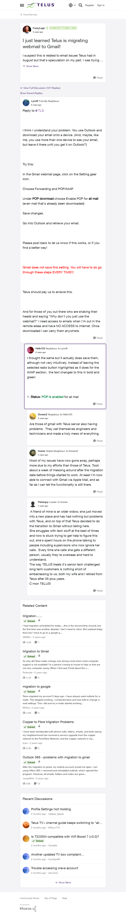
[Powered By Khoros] (63, 908)
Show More (31, 66)
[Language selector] (72, 5)
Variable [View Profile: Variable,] (52, 845)
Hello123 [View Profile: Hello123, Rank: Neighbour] (40, 348)
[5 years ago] (38, 637)
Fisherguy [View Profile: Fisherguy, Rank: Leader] (43, 502)
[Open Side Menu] (22, 5)
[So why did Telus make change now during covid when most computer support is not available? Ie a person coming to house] (63, 664)
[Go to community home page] (41, 5)
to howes (62, 502)
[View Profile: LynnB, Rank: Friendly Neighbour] (26, 102)
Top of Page (50, 898)
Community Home (29, 898)
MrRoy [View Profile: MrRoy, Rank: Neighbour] (26, 707)
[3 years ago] (35, 743)
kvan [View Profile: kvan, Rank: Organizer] (25, 743)
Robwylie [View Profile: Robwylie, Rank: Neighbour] (27, 672)
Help (64, 898)
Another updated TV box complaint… (57, 854)
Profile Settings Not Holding (51, 809)
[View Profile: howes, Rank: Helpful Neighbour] (32, 452)
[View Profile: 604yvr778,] (26, 825)
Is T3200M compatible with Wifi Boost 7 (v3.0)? (65, 836)
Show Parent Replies (31, 93)
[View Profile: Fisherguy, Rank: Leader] (32, 504)
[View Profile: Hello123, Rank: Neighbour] (30, 350)
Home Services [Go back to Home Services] (28, 14)
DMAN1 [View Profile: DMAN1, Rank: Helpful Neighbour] (27, 637)
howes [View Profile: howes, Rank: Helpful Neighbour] (41, 450)
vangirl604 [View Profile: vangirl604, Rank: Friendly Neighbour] (28, 778)
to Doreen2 (72, 450)
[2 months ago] (38, 813)
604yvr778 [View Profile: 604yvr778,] (54, 827)
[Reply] (98, 77)
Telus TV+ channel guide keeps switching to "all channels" (65, 823)
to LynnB (62, 348)
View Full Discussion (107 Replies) (40, 87)
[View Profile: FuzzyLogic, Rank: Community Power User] (27, 30)
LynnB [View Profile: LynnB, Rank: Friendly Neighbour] (34, 101)
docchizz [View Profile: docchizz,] (53, 872)
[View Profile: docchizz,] (26, 870)
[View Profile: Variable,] (26, 838)
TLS (41, 110)
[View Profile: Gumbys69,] (26, 856)
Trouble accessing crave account (54, 868)
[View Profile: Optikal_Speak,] (26, 811)
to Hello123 (66, 414)
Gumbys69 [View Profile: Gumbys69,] (54, 859)
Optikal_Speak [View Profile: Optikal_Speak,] (56, 813)
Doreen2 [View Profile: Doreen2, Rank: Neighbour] (42, 414)
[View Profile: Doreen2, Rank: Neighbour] (32, 416)
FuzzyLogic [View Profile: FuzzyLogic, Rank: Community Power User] (39, 28)
